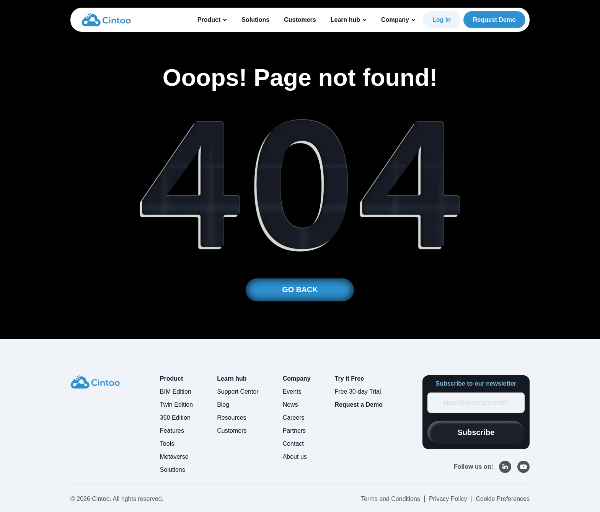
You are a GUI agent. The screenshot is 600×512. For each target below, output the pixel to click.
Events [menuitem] (292, 391)
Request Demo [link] (494, 19)
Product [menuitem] (171, 378)
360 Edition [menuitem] (175, 417)
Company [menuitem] (297, 378)
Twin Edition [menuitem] (176, 404)
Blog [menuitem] (223, 404)
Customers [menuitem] (231, 430)
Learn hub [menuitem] (231, 378)
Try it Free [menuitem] (349, 378)
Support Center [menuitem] (238, 391)
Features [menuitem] (172, 430)
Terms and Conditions (390, 499)
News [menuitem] (290, 404)
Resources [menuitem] (231, 417)
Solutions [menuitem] (172, 469)
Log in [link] (441, 19)
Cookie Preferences (503, 499)
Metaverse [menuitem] (174, 456)
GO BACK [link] (300, 290)
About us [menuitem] (295, 456)
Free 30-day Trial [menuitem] (358, 391)
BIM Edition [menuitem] (175, 391)
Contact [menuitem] (293, 443)
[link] (106, 19)
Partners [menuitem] (294, 430)
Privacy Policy (448, 499)
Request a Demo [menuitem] (359, 404)
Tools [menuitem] (167, 443)
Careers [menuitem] (294, 417)
